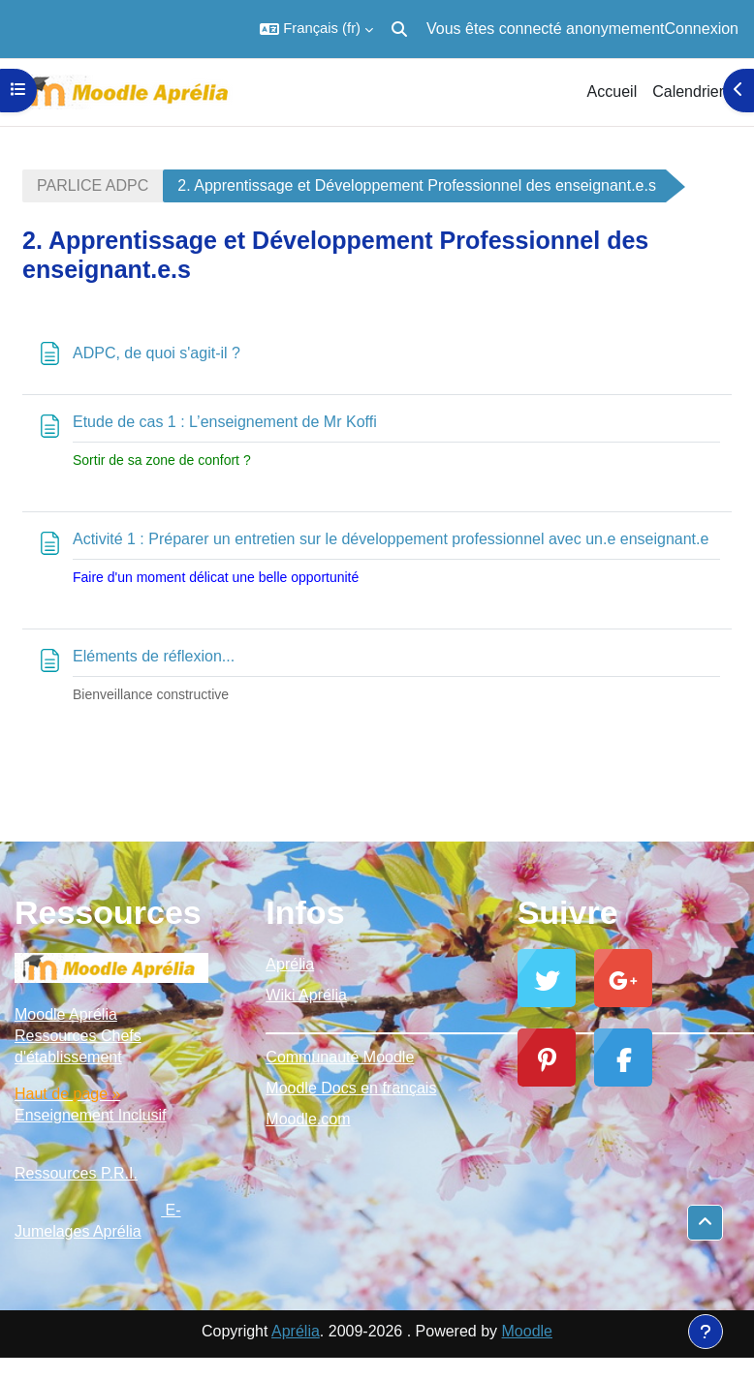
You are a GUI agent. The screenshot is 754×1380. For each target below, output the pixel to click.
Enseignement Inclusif (91, 1115)
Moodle (527, 1331)
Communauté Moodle (340, 1057)
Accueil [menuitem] (612, 91)
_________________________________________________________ (376, 1026)
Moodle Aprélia (66, 1014)
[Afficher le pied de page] (705, 1331)
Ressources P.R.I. (76, 1173)
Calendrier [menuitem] (688, 91)
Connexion (702, 28)
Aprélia (290, 964)
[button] (316, 29)
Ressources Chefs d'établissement (78, 1046)
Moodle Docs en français (351, 1088)
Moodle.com (308, 1119)
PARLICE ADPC (92, 185)
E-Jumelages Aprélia (98, 1221)
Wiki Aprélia (306, 995)
